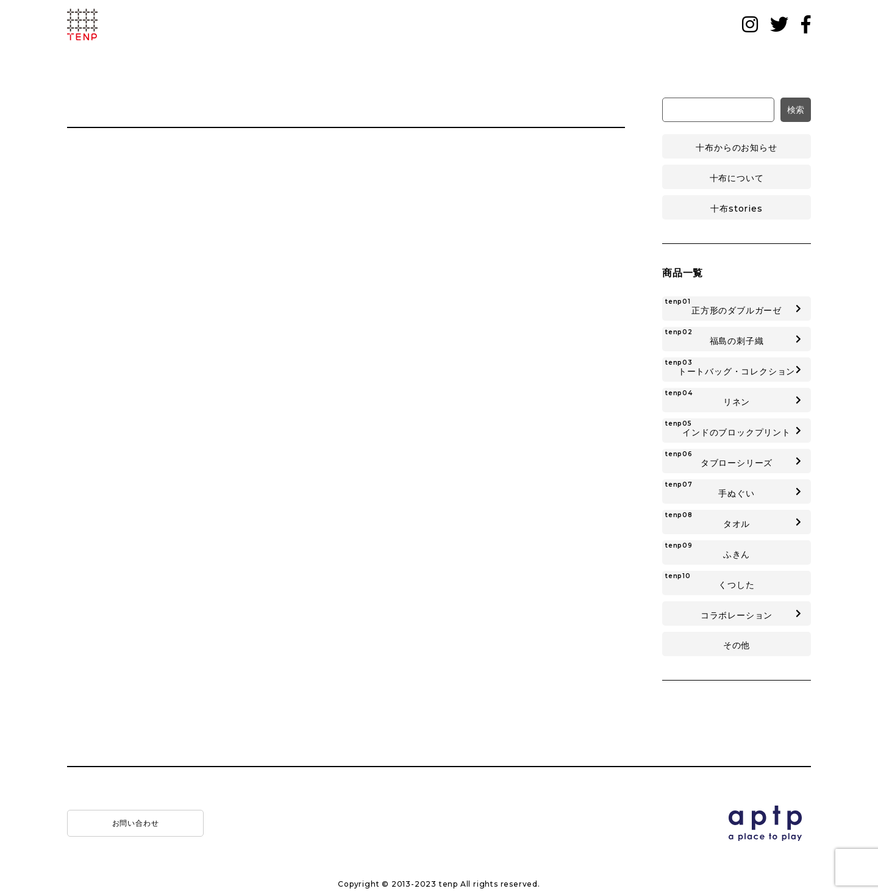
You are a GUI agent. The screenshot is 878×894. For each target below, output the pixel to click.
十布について (737, 178)
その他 (736, 645)
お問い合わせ (135, 823)
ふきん (707, 551)
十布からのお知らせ (736, 147)
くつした (710, 581)
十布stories (736, 208)
